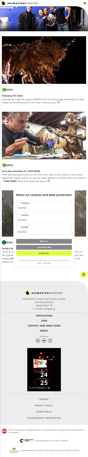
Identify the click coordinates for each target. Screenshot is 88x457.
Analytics (25, 215)
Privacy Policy (47, 263)
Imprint (39, 263)
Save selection (44, 247)
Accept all (44, 253)
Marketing (25, 203)
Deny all (44, 241)
